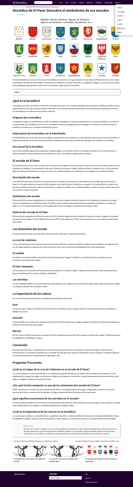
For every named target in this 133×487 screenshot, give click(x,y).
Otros (117, 3)
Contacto (87, 478)
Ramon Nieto (20, 14)
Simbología (108, 3)
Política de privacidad (91, 482)
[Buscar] (50, 2)
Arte (67, 3)
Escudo (73, 3)
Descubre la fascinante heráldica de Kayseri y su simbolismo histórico (36, 441)
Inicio (61, 3)
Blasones (90, 3)
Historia (81, 3)
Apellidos (99, 3)
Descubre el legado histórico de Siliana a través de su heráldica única (97, 441)
